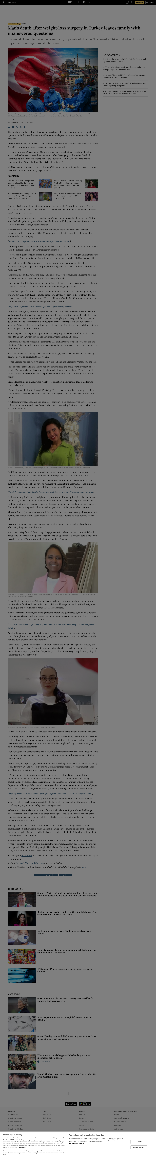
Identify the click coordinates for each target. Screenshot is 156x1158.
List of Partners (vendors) (76, 1143)
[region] (78, 1145)
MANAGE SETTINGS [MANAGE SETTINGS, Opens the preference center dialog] (138, 1147)
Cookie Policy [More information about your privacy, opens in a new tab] (22, 1147)
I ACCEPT (138, 1141)
